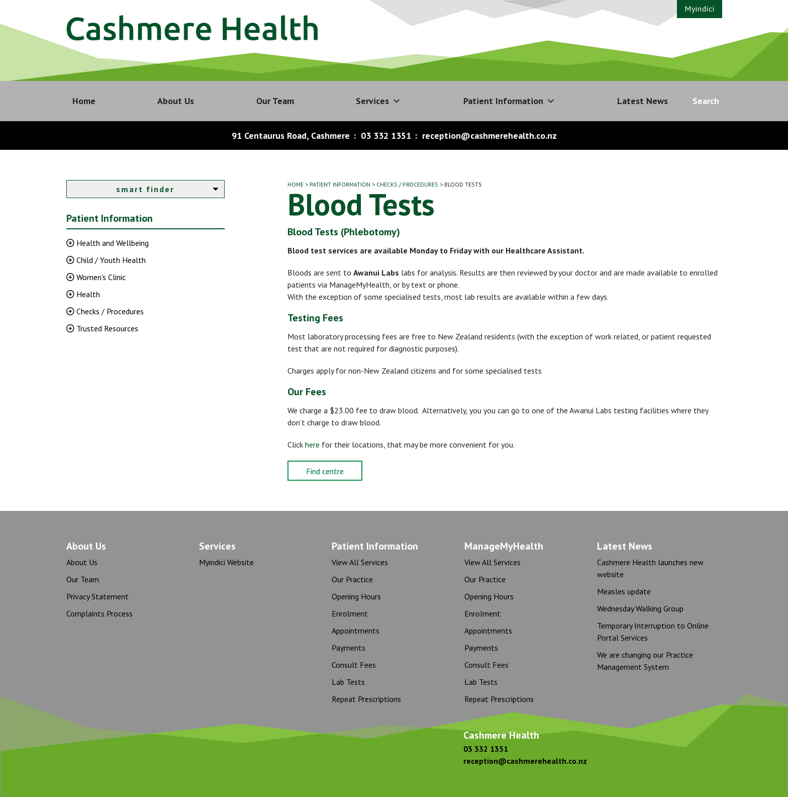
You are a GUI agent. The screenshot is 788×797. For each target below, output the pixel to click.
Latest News (642, 101)
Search (706, 101)
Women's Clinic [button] (100, 277)
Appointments (355, 631)
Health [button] (87, 294)
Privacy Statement (97, 596)
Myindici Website (226, 562)
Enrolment (350, 613)
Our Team (275, 101)
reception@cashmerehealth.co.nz (489, 135)
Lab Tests (348, 682)
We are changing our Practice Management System (645, 661)
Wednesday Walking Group (640, 608)
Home (83, 101)
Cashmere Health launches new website (650, 568)
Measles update (624, 591)
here (312, 444)
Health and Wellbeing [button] (111, 243)
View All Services (360, 562)
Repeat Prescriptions (366, 699)
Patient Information (509, 101)
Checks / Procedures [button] (109, 311)
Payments (348, 648)
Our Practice (352, 579)
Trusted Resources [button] (106, 328)
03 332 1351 (386, 135)
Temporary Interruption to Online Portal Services (653, 632)
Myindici (699, 9)
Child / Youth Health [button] (110, 260)
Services (378, 101)
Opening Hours (356, 596)
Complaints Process (99, 613)
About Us (175, 101)
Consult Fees (354, 665)
